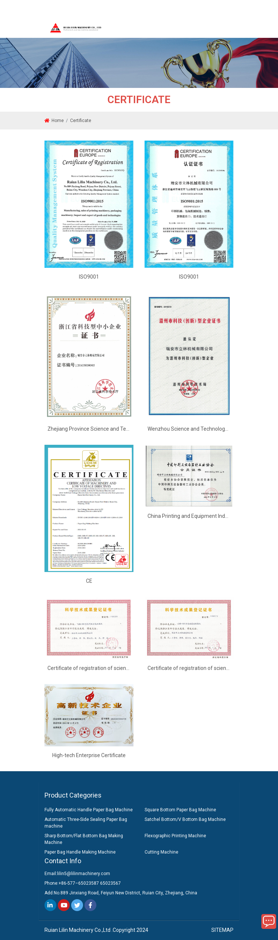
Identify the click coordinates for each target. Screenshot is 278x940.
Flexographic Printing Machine (175, 835)
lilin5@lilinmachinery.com (83, 873)
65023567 (110, 883)
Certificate (80, 120)
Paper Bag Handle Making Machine (80, 852)
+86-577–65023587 (79, 883)
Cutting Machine (161, 852)
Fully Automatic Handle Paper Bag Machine (88, 809)
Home (58, 120)
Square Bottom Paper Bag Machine (180, 809)
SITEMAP (222, 930)
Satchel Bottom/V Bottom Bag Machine (185, 819)
